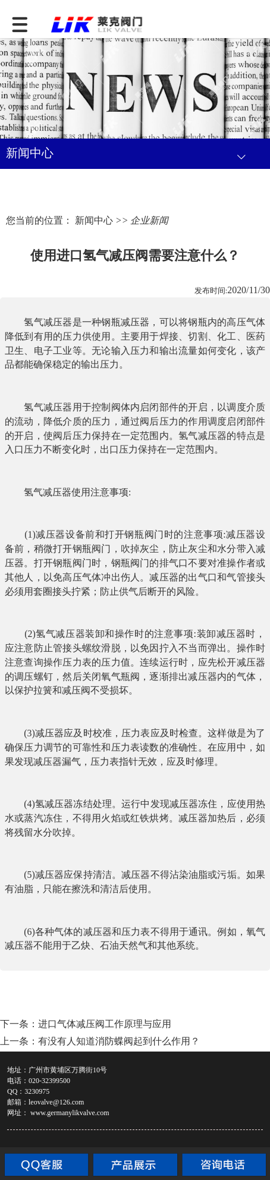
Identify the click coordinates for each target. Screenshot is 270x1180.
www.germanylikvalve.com (69, 1113)
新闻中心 (94, 220)
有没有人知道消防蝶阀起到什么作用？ (119, 1041)
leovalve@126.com (56, 1102)
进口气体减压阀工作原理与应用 (104, 1024)
